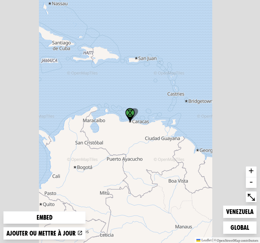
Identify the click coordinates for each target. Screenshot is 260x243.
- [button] (251, 182)
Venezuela (240, 211)
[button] (130, 115)
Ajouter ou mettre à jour (44, 233)
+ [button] (251, 171)
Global (241, 227)
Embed (44, 217)
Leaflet (204, 240)
